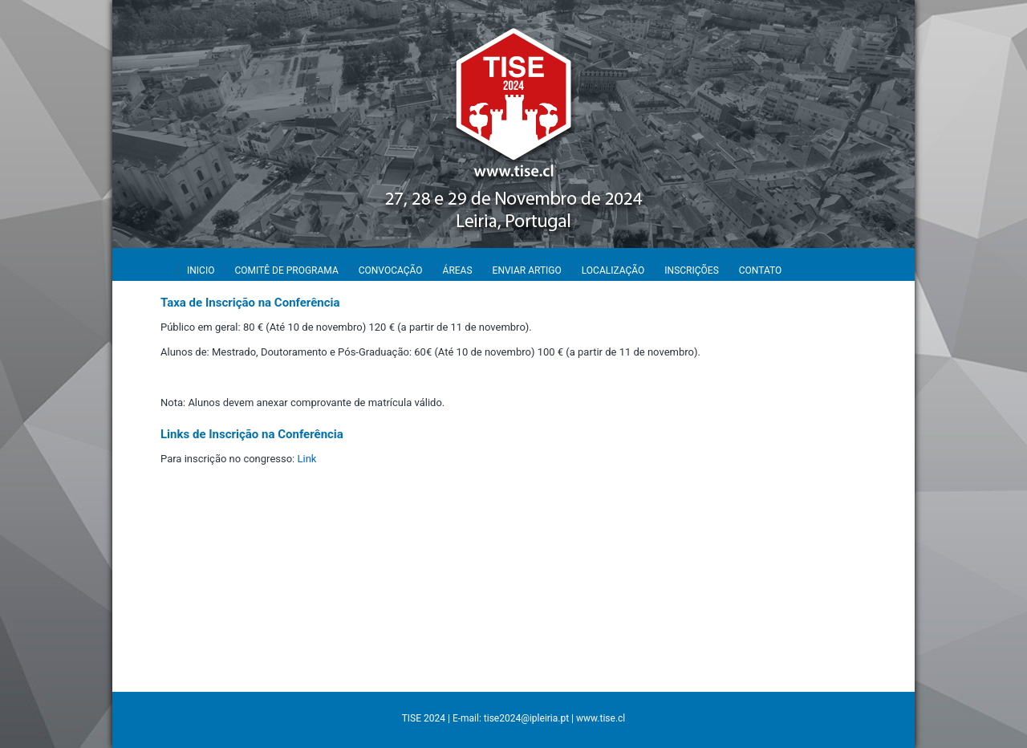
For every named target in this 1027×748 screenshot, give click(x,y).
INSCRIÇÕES (691, 270)
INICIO (200, 270)
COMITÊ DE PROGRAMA (286, 270)
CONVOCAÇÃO (391, 270)
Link (307, 459)
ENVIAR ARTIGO (527, 270)
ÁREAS (458, 270)
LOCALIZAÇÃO (613, 270)
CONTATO (760, 270)
